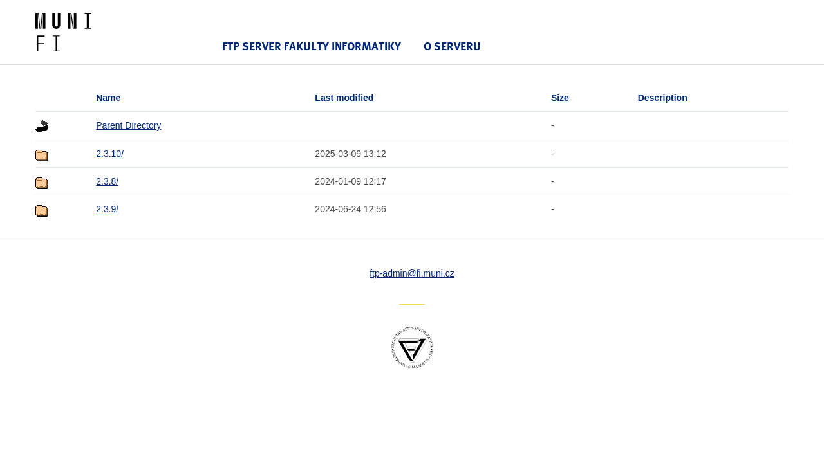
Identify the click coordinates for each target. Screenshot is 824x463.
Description (663, 98)
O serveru (452, 46)
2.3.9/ (107, 209)
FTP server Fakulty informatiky (311, 46)
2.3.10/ (110, 154)
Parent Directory (128, 125)
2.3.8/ (107, 181)
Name (108, 98)
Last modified (344, 98)
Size (560, 98)
